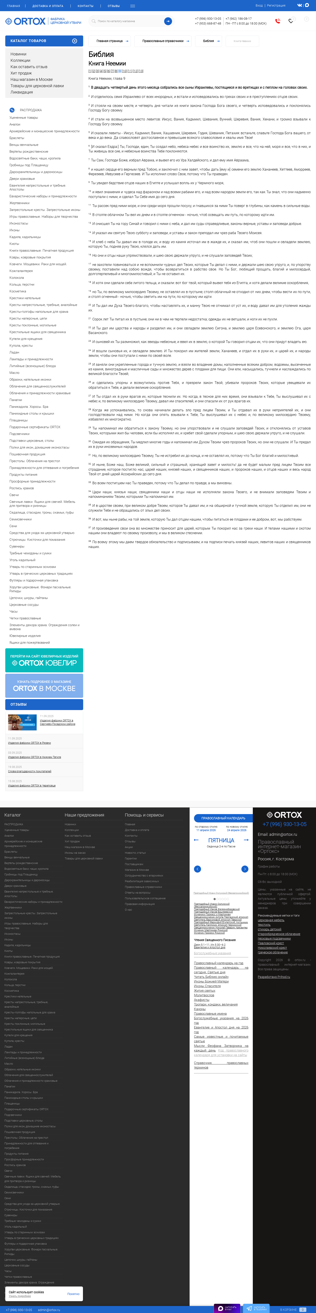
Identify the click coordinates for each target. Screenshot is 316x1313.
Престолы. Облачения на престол (26, 1137)
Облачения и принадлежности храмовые (30, 1080)
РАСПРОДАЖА (13, 824)
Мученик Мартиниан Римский (211, 930)
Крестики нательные (17, 996)
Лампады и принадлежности (23, 1052)
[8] (116, 71)
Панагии (9, 1086)
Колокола (10, 979)
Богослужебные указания (212, 953)
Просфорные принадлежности (24, 1159)
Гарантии (131, 858)
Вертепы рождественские (21, 863)
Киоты (8, 950)
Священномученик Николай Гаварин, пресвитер (221, 927)
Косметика (11, 990)
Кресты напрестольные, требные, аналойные (26, 1004)
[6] (108, 71)
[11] (129, 71)
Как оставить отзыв (29, 66)
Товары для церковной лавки (37, 85)
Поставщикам (134, 864)
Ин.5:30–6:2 (218, 944)
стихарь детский (269, 929)
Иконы (8, 939)
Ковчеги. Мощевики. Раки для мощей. (28, 968)
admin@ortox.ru (283, 834)
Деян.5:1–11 (202, 944)
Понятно (73, 1294)
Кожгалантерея (14, 973)
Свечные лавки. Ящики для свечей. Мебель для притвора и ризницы (32, 1179)
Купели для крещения (18, 1035)
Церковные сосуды (17, 1265)
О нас (128, 909)
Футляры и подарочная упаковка (25, 1243)
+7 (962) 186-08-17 (239, 18)
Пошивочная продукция (19, 1132)
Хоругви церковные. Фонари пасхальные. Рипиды (31, 1252)
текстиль (264, 924)
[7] (112, 71)
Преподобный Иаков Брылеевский (213, 912)
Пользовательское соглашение (145, 898)
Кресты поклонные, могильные (24, 1023)
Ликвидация (22, 92)
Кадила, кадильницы (17, 945)
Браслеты (10, 851)
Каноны (200, 1009)
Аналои (9, 835)
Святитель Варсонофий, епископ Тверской (218, 920)
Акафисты (201, 1000)
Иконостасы (12, 933)
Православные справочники (143, 887)
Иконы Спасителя (207, 986)
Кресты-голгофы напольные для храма (29, 1012)
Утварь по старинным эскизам (24, 1232)
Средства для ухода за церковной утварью (32, 1203)
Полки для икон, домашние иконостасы (30, 1126)
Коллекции (20, 60)
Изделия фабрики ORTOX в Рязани (29, 742)
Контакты (85, 6)
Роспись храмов (15, 1165)
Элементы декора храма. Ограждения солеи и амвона (29, 1285)
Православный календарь (223, 818)
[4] (101, 71)
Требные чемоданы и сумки (22, 1221)
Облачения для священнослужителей (28, 1075)
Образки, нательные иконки (22, 1069)
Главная (13, 6)
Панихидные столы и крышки (23, 1097)
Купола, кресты (14, 1041)
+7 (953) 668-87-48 (208, 23)
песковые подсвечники (274, 938)
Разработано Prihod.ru (274, 977)
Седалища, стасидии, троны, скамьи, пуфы (31, 1186)
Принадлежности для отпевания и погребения (26, 1146)
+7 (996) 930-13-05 (208, 18)
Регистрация (276, 5)
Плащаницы (12, 1103)
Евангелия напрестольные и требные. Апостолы (29, 894)
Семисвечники (14, 1192)
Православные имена (210, 1014)
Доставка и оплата (47, 6)
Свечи (8, 1170)
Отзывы (114, 6)
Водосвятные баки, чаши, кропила (26, 868)
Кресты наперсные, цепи (20, 1018)
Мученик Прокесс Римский (209, 933)
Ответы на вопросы (138, 892)
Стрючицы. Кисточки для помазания (28, 1209)
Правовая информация (140, 904)
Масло (8, 1063)
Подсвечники (13, 1115)
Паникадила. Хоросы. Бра (21, 1092)
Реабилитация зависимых (142, 881)
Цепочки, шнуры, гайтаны (20, 1259)
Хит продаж (21, 73)
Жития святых (204, 991)
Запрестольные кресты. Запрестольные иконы (30, 915)
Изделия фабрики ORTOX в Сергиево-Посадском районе (57, 722)
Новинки (18, 54)
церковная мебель (271, 920)
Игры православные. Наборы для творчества (26, 926)
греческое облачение (273, 952)
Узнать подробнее (20, 1296)
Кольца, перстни (14, 985)
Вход (259, 5)
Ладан (8, 1046)
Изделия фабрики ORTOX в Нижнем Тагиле (34, 757)
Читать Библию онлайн (211, 977)
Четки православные (18, 1276)
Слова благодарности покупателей (29, 771)
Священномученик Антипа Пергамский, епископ (221, 917)
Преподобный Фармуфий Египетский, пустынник (221, 922)
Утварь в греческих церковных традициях (31, 1238)
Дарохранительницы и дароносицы (27, 880)
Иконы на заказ (75, 852)
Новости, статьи (135, 852)
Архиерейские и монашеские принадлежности (23, 844)
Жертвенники (13, 907)
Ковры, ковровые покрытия (22, 962)
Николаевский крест (272, 947)
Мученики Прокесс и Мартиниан (212, 914)
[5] (104, 71)
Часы (8, 1271)
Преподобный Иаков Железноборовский (217, 909)
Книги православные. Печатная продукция (32, 956)
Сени (7, 1198)
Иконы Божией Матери (211, 981)
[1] (90, 71)
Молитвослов (204, 995)
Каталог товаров (44, 40)
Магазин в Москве (137, 869)
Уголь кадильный (15, 1226)
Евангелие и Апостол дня (209, 947)
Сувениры (10, 1215)
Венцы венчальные (17, 857)
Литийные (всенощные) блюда (24, 1058)
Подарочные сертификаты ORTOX (26, 1109)
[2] (93, 71)
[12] (135, 71)
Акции (129, 847)
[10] (124, 71)
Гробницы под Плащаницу (21, 874)
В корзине (289, 1309)
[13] (140, 71)
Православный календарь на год (218, 963)
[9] (119, 71)
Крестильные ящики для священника (28, 1029)
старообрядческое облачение (279, 934)
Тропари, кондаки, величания (216, 1004)
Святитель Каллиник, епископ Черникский (217, 925)
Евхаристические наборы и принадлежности (33, 901)
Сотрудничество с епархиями (144, 875)
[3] (97, 71)
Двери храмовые (15, 885)
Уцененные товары (16, 830)
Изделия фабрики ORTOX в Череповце (32, 785)
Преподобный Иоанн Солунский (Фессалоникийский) (221, 893)
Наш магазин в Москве (32, 79)
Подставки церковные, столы (23, 1120)
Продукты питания (16, 1153)
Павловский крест (271, 943)
